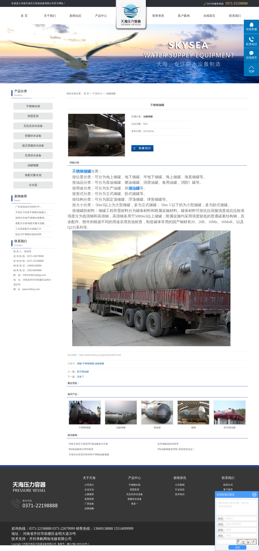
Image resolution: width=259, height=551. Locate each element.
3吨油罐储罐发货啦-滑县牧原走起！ (176, 449)
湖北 (49, 548)
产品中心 (101, 15)
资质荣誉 (89, 499)
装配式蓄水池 (33, 175)
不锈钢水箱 (33, 106)
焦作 (81, 548)
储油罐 (157, 427)
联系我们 (235, 15)
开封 (86, 548)
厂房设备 (89, 503)
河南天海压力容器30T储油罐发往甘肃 (88, 443)
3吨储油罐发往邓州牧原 (81, 449)
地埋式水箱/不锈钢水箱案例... (30, 217)
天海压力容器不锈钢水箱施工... (31, 212)
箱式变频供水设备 (33, 145)
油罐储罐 (33, 165)
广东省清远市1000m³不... (28, 206)
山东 (59, 548)
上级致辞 (89, 494)
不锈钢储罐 (88, 363)
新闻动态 (75, 15)
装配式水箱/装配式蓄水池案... (30, 223)
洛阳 (70, 548)
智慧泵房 (33, 116)
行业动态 (180, 489)
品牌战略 (89, 508)
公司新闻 (180, 484)
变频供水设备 (33, 135)
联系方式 (228, 484)
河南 (38, 548)
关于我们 (50, 15)
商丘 (65, 548)
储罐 (79, 363)
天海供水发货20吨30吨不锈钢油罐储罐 (89, 454)
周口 (75, 548)
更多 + (134, 503)
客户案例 (184, 15)
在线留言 (209, 15)
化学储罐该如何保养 (168, 443)
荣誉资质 (158, 15)
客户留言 (228, 489)
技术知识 (180, 494)
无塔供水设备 (33, 155)
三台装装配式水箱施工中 (28, 228)
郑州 (54, 548)
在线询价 (142, 148)
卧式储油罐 (83, 371)
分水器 (33, 185)
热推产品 (16, 548)
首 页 (24, 15)
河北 (43, 548)
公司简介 (89, 484)
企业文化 (89, 489)
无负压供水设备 (33, 125)
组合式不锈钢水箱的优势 (28, 234)
